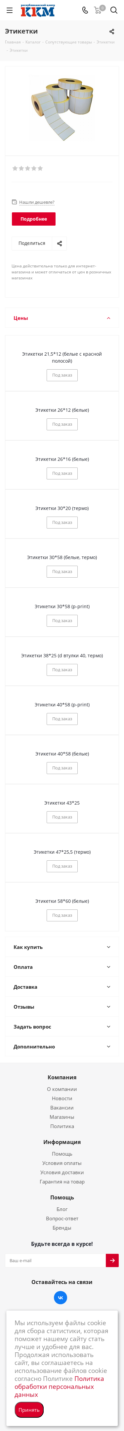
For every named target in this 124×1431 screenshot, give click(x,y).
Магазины (62, 1116)
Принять (29, 1409)
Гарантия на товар (62, 1181)
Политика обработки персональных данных (59, 1386)
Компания (62, 1077)
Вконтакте (60, 1297)
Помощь (62, 1153)
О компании (62, 1089)
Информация (62, 1142)
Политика (62, 1126)
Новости (62, 1098)
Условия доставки (62, 1172)
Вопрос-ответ (62, 1218)
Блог (62, 1209)
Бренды (62, 1227)
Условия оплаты (62, 1163)
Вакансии (62, 1107)
